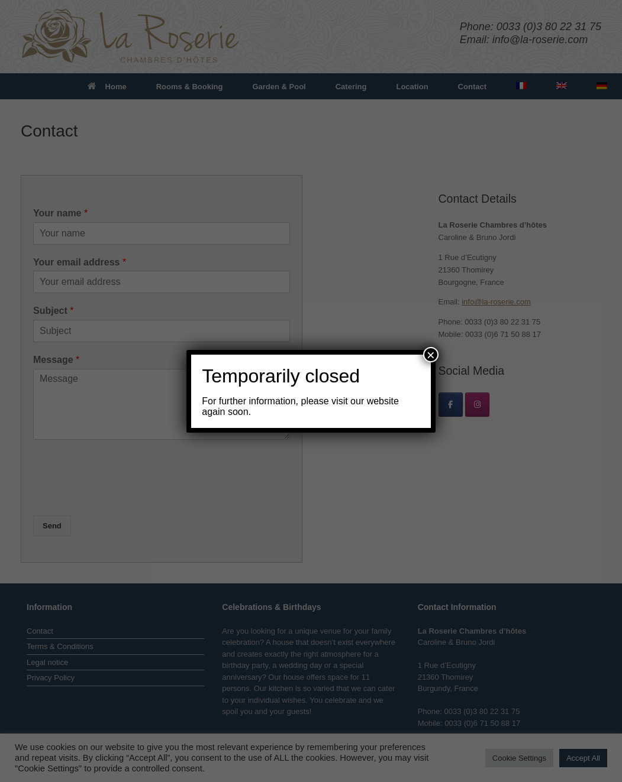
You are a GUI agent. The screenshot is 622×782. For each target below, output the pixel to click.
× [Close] (431, 354)
